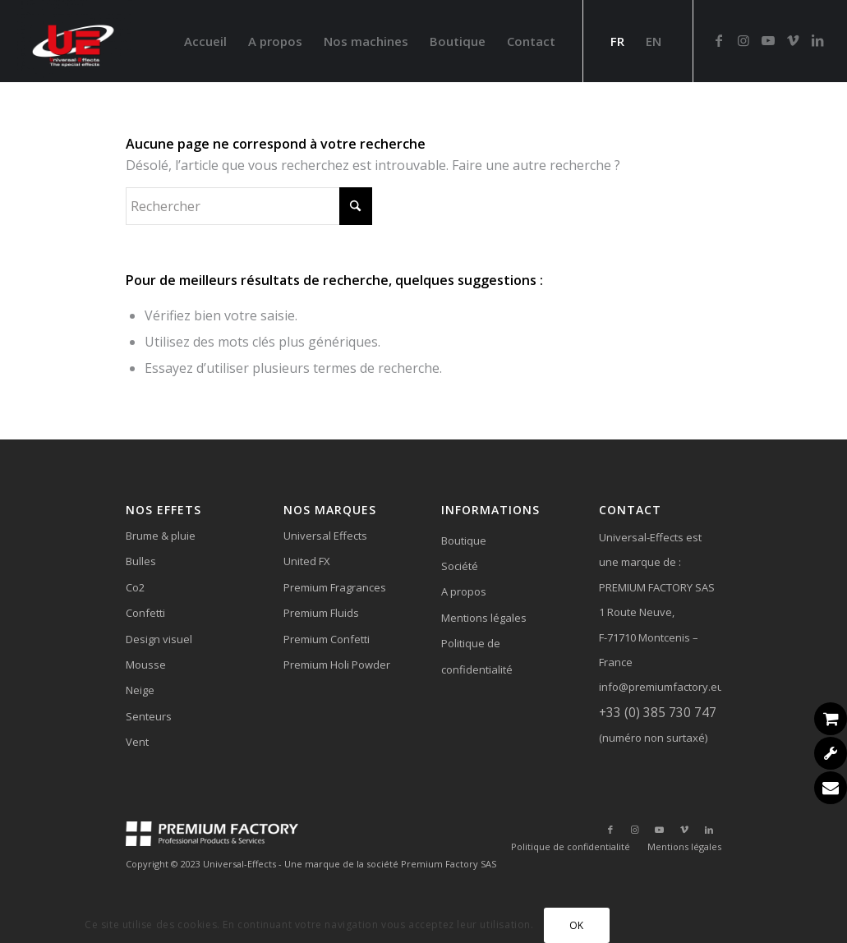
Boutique (463, 540)
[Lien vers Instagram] (743, 40)
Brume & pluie (161, 535)
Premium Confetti (326, 639)
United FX (306, 561)
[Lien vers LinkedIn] (817, 40)
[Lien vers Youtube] (768, 40)
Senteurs (149, 716)
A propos (463, 591)
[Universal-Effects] (75, 41)
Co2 (135, 587)
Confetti (145, 612)
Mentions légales (484, 617)
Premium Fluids (321, 612)
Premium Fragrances (334, 587)
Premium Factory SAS (448, 864)
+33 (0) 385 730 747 (657, 712)
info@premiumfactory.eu (661, 686)
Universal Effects (325, 535)
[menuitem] (205, 41)
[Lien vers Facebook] (719, 40)
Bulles (141, 561)
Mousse (146, 664)
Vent (137, 741)
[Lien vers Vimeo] (792, 40)
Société (459, 566)
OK (576, 925)
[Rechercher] (249, 206)
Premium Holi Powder (336, 664)
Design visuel (159, 639)
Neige (140, 690)
